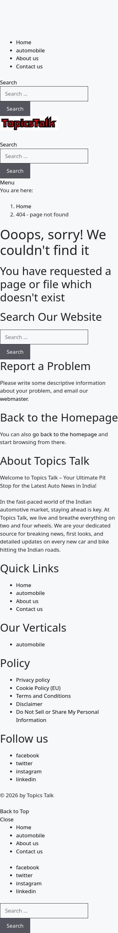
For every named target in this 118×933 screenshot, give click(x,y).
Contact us (29, 66)
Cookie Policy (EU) (38, 688)
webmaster (13, 398)
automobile (30, 50)
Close (7, 819)
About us (27, 58)
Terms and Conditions (43, 695)
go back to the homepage (64, 434)
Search (15, 108)
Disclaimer (29, 704)
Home (23, 42)
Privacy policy (33, 679)
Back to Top (14, 811)
